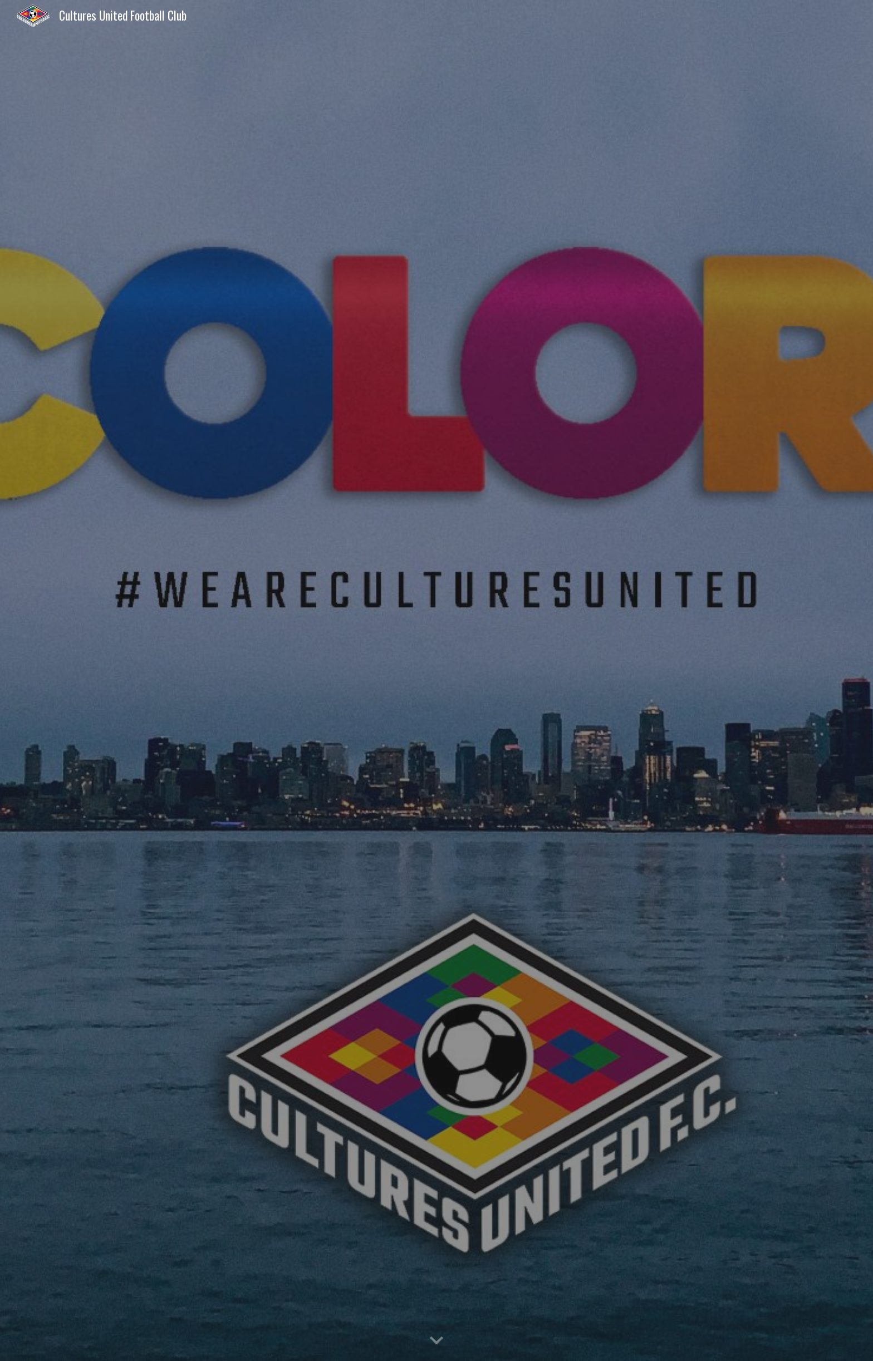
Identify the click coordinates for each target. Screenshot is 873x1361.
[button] (436, 1341)
